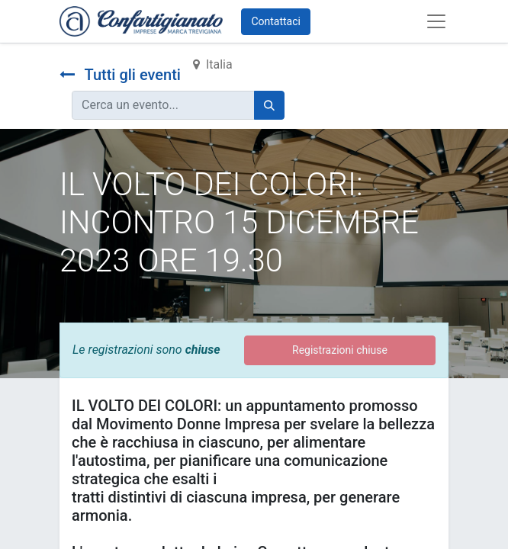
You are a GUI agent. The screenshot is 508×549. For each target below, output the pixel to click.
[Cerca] (269, 105)
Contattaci (276, 21)
